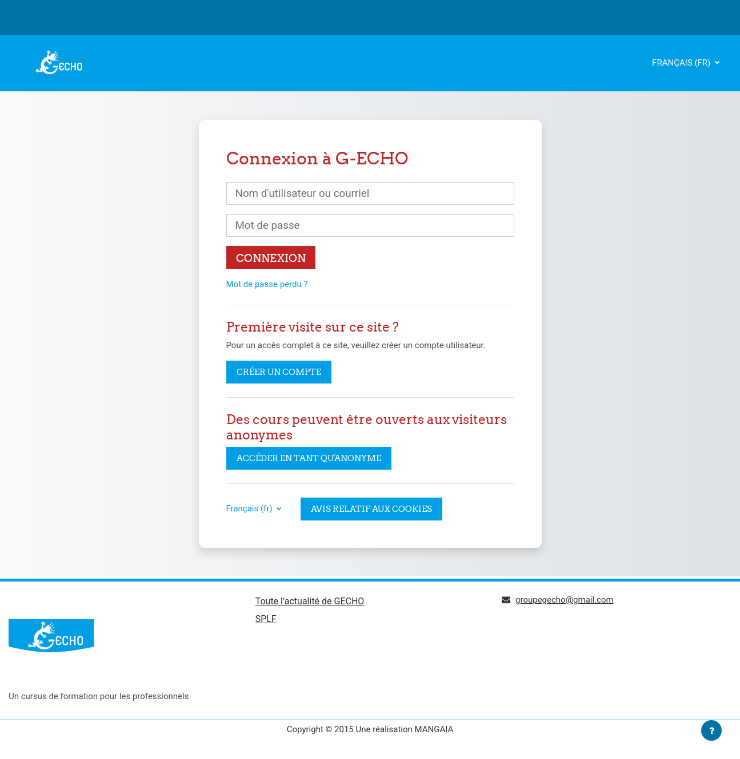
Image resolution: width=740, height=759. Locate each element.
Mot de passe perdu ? (267, 284)
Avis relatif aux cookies (371, 508)
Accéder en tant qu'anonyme (309, 458)
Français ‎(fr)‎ (682, 63)
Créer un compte (279, 371)
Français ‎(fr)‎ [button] (250, 508)
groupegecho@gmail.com (564, 600)
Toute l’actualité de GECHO (310, 601)
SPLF (266, 618)
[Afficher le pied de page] (711, 730)
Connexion (271, 258)
